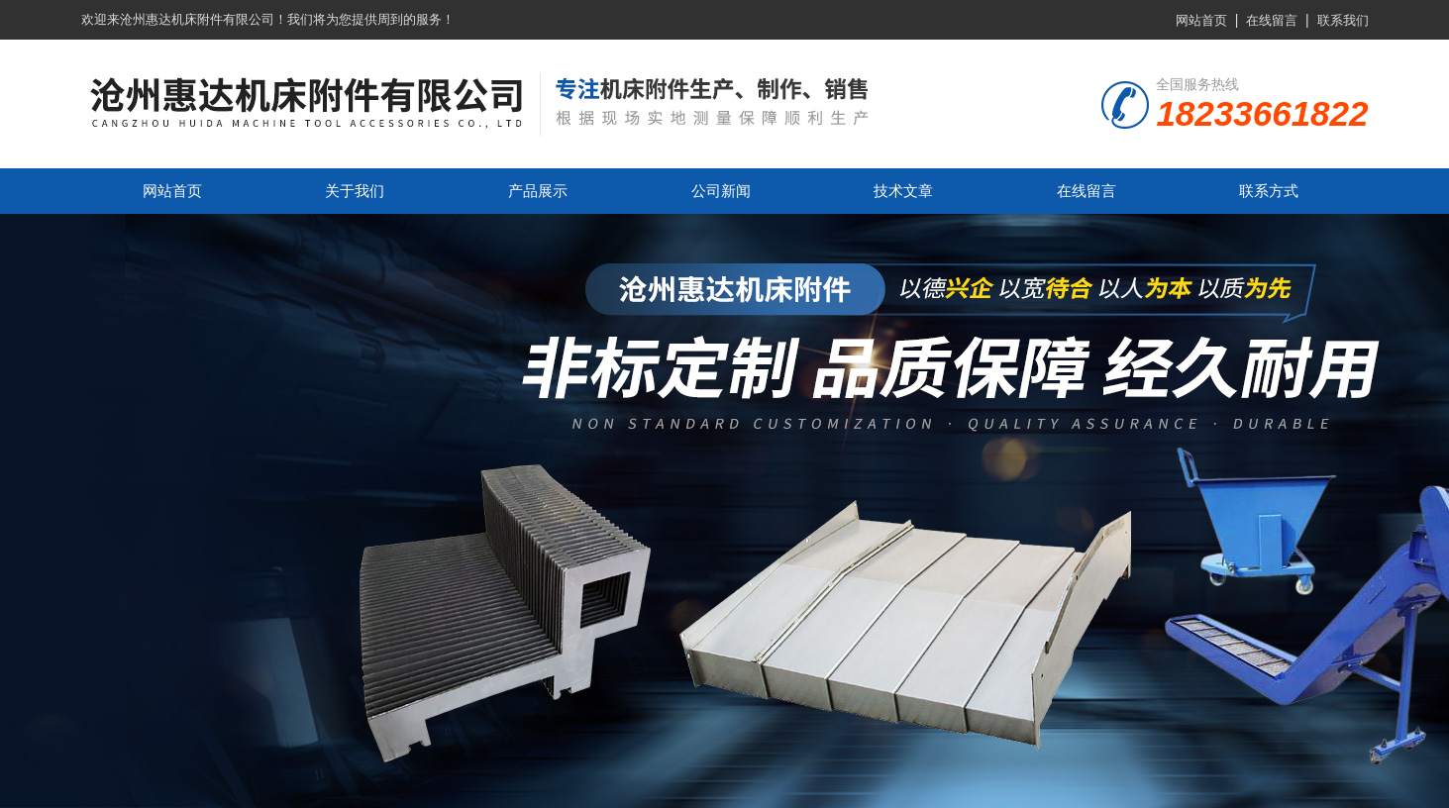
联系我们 (1343, 20)
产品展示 (538, 190)
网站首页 (1201, 20)
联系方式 (1268, 190)
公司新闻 (721, 190)
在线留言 (1271, 20)
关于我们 (354, 190)
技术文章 (903, 190)
